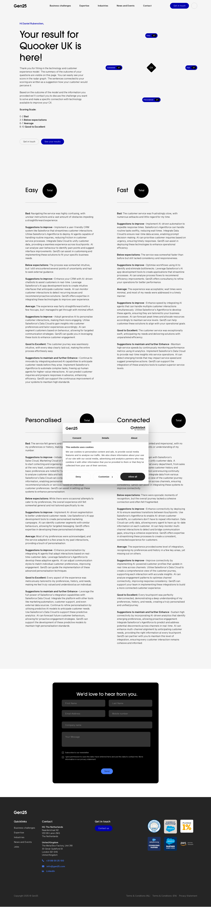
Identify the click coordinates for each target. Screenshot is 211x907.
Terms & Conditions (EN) (164, 896)
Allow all (132, 476)
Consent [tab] (76, 438)
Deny (78, 476)
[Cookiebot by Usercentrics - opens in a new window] (132, 428)
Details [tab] (105, 438)
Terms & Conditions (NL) (138, 896)
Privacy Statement (188, 896)
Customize (105, 476)
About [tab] (134, 438)
